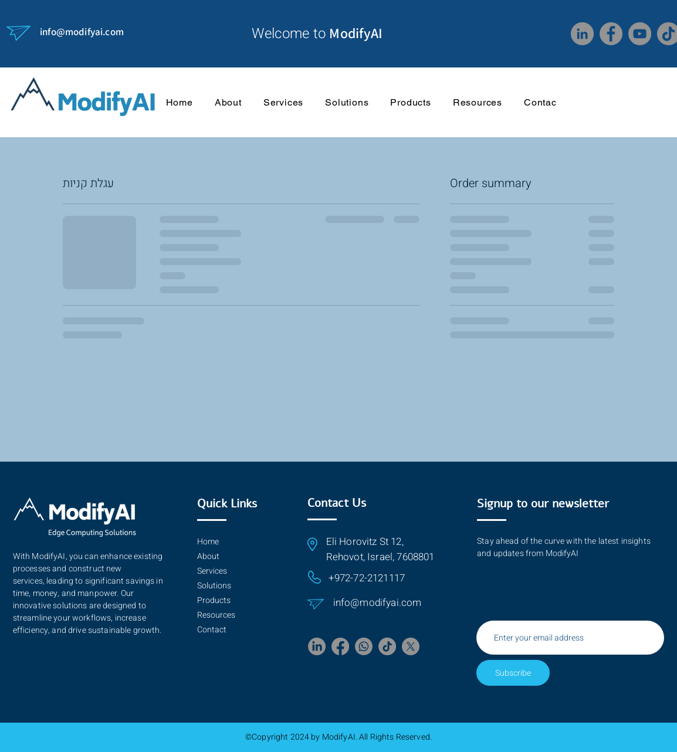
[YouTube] (639, 33)
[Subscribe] (513, 673)
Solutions (214, 586)
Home (208, 542)
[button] (477, 102)
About (208, 556)
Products (214, 600)
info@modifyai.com (82, 31)
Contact (211, 630)
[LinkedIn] (582, 33)
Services (212, 571)
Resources (216, 615)
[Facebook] (611, 33)
